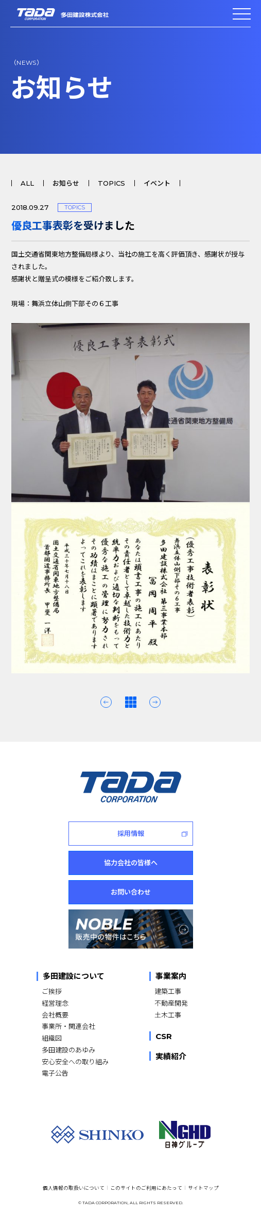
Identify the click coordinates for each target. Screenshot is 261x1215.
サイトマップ (203, 1187)
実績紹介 (170, 1056)
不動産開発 (171, 1003)
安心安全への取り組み (75, 1061)
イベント (157, 183)
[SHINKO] (97, 1134)
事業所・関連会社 (68, 1026)
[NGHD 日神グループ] (185, 1134)
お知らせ (66, 183)
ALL (27, 183)
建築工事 (167, 991)
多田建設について (74, 976)
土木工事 (167, 1015)
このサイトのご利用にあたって (146, 1187)
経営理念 (55, 1003)
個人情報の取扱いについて (74, 1187)
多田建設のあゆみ (68, 1050)
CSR (163, 1036)
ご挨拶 (52, 991)
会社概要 (55, 1015)
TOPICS (111, 183)
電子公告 (55, 1073)
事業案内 (170, 976)
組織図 (52, 1038)
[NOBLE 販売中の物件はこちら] (130, 928)
